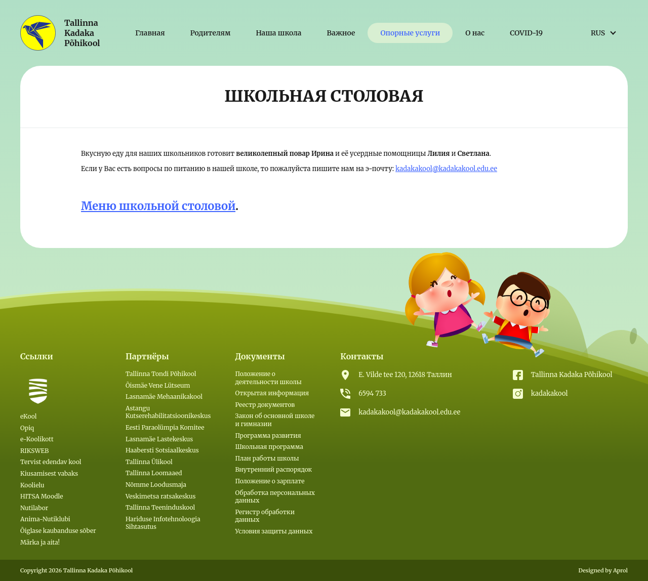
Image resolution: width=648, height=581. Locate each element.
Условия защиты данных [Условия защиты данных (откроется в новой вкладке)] (273, 531)
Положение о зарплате (269, 481)
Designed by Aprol (603, 570)
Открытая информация (272, 393)
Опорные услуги (410, 32)
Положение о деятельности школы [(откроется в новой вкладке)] (268, 378)
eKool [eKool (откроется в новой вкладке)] (28, 416)
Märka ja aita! (40, 542)
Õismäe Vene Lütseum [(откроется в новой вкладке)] (158, 385)
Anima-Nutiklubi (45, 519)
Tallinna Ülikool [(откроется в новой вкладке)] (149, 462)
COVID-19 (526, 32)
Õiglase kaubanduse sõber (58, 530)
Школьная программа (269, 446)
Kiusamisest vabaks (49, 473)
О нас (474, 32)
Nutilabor (34, 508)
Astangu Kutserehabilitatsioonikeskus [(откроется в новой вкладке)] (168, 412)
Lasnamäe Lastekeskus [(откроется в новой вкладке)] (159, 439)
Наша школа (278, 32)
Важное (341, 32)
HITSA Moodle (41, 496)
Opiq (27, 428)
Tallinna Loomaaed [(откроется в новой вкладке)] (154, 473)
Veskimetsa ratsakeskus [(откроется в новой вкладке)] (160, 496)
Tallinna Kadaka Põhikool (572, 374)
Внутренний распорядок (273, 469)
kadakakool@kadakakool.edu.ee (446, 168)
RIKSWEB (34, 450)
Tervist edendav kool (51, 462)
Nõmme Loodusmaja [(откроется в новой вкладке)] (156, 484)
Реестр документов (265, 404)
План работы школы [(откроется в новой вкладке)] (267, 458)
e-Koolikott (37, 439)
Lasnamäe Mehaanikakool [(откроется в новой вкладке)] (164, 396)
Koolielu (32, 485)
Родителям (210, 32)
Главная (150, 32)
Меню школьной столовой (158, 206)
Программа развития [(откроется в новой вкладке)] (268, 435)
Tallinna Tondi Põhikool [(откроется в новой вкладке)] (161, 374)
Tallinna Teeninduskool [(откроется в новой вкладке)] (160, 507)
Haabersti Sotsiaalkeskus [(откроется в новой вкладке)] (162, 450)
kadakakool (549, 393)
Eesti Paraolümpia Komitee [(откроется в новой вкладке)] (165, 427)
